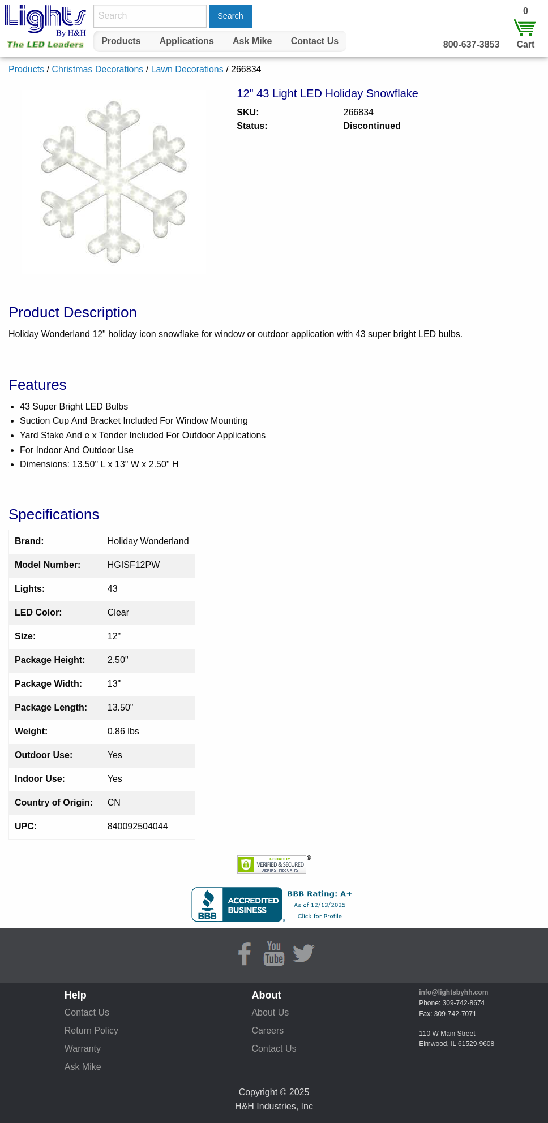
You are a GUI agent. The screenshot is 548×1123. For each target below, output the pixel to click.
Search (230, 15)
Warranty (83, 1048)
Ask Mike (252, 41)
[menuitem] (121, 41)
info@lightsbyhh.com (453, 992)
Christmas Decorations (97, 69)
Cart (525, 44)
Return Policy (91, 1030)
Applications (187, 41)
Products (120, 41)
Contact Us (315, 41)
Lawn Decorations (187, 69)
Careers (267, 1030)
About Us (270, 1012)
